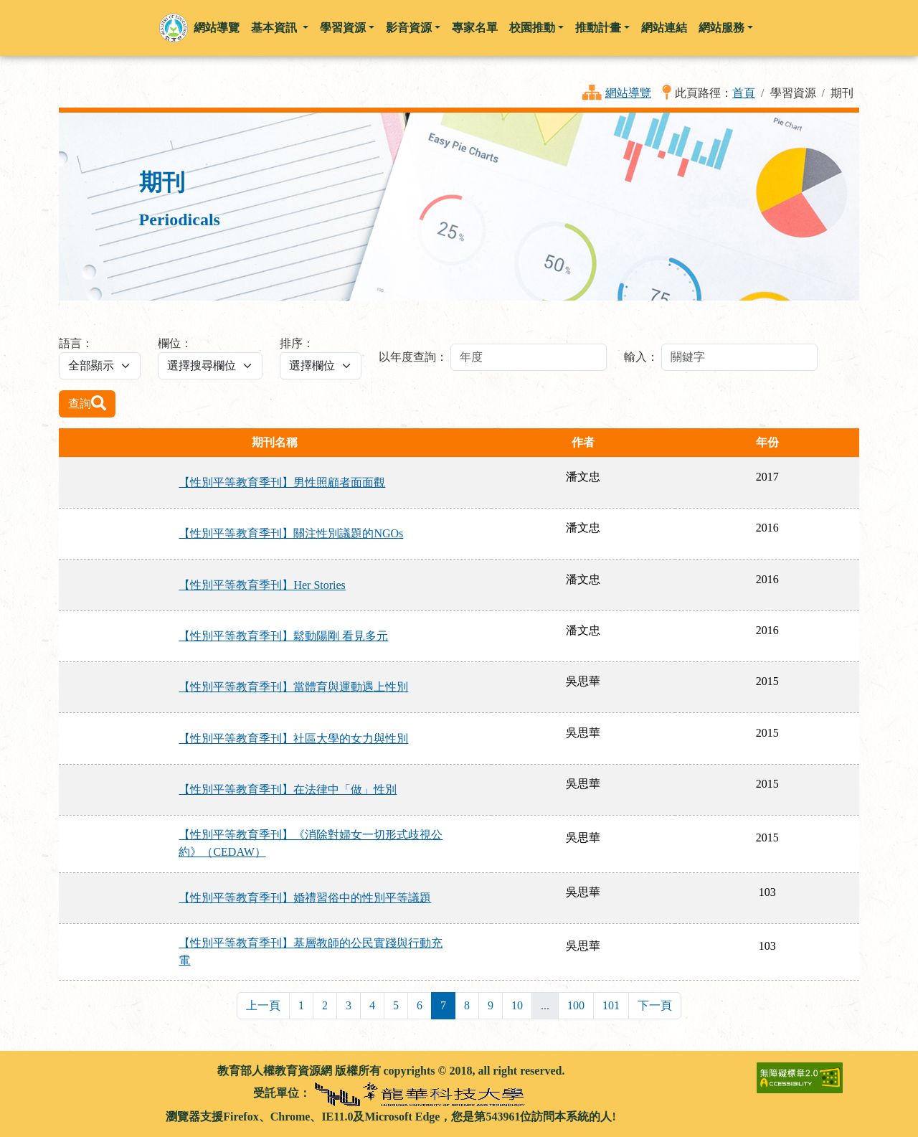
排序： (297, 343)
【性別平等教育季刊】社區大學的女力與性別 (293, 738)
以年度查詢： (413, 357)
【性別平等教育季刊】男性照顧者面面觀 (282, 482)
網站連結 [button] (664, 28)
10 (517, 1005)
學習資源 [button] (343, 28)
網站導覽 (628, 93)
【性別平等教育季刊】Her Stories (262, 585)
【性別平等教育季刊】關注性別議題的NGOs (291, 533)
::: (64, 1071)
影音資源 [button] (409, 28)
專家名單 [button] (475, 28)
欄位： (175, 343)
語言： (76, 343)
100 (576, 1005)
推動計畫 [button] (598, 28)
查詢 (87, 402)
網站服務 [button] (721, 28)
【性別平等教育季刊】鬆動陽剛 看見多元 (283, 636)
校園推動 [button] (532, 28)
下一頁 (655, 1005)
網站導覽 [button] (217, 28)
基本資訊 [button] (275, 28)
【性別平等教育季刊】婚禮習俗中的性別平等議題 (305, 898)
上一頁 (263, 1005)
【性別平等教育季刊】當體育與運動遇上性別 (293, 687)
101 (611, 1005)
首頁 (743, 93)
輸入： (641, 357)
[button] (173, 28)
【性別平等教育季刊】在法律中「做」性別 (288, 789)
